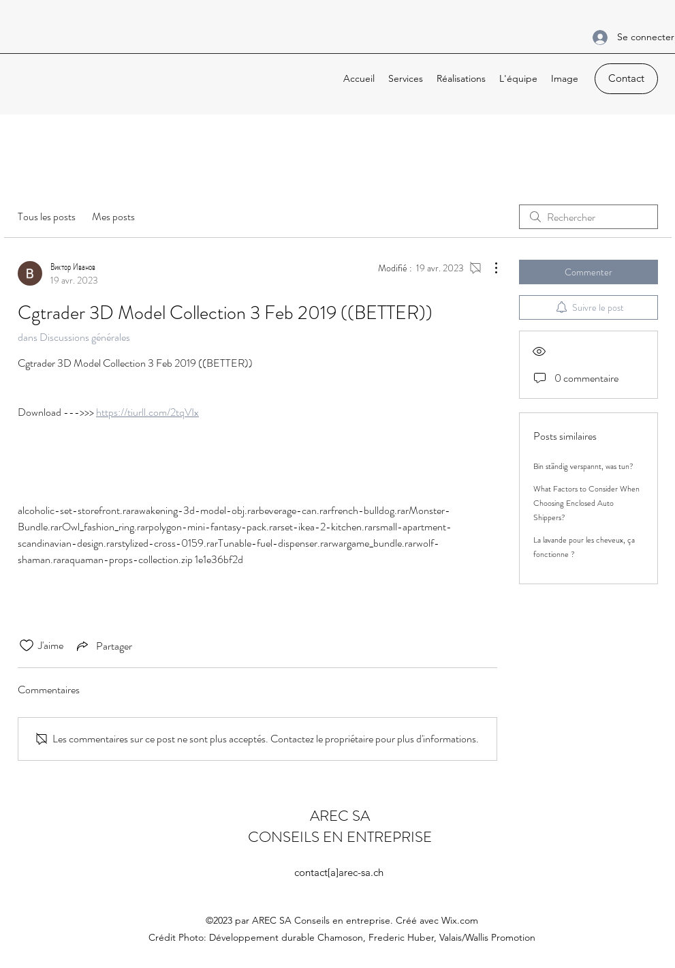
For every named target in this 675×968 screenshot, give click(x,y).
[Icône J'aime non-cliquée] (26, 645)
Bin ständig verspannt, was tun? (583, 466)
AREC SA (340, 815)
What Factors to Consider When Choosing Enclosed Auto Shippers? (586, 503)
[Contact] (626, 78)
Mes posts (113, 216)
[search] (588, 217)
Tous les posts (47, 216)
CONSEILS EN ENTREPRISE (340, 836)
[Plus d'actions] (489, 268)
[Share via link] (103, 645)
